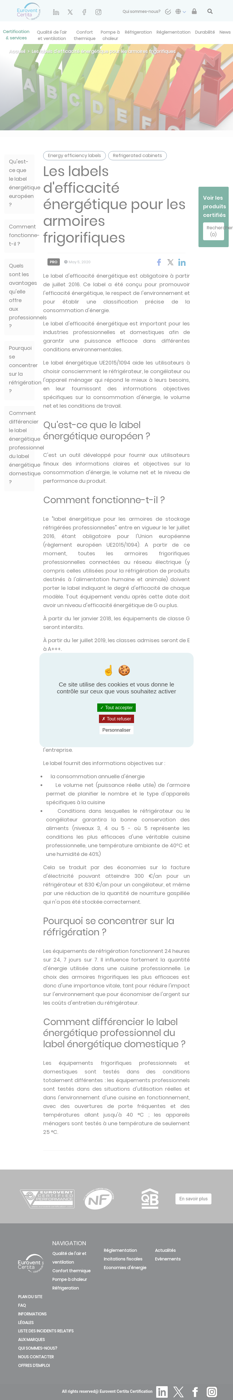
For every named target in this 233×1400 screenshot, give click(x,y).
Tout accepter (116, 707)
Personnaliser (116, 730)
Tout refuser (116, 718)
